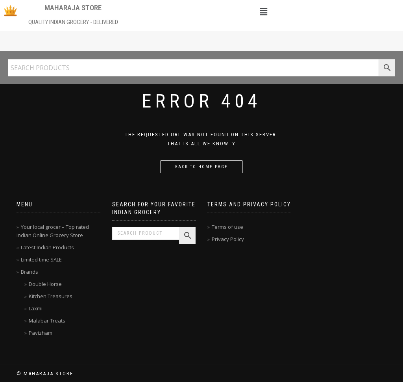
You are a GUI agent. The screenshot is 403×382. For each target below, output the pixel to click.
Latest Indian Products (47, 247)
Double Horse (45, 283)
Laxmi (36, 308)
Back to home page (201, 166)
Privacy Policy (228, 239)
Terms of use (227, 226)
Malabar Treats (47, 320)
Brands (29, 271)
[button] (263, 11)
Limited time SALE (41, 259)
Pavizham (40, 332)
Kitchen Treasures (50, 296)
